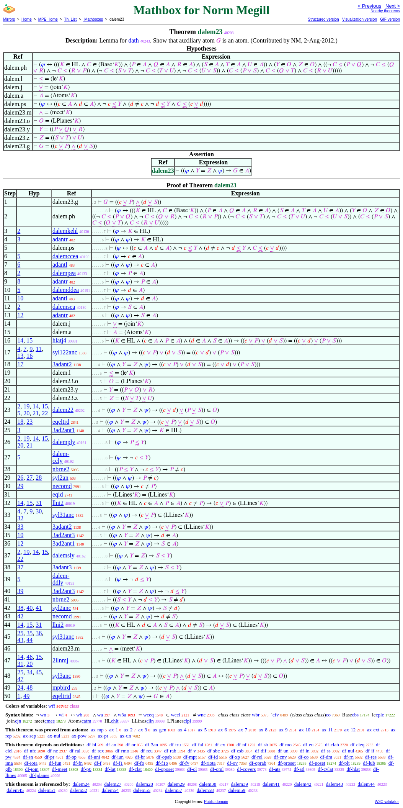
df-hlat (353, 769)
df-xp (234, 757)
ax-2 (128, 730)
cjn (18, 721)
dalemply (63, 442)
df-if (369, 751)
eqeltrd (60, 421)
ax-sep (29, 736)
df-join (31, 769)
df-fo (139, 763)
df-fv (184, 763)
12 (20, 315)
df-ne (52, 751)
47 (20, 679)
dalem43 (334, 784)
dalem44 (366, 784)
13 (20, 355)
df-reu (146, 751)
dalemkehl (65, 231)
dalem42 (303, 784)
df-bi (91, 744)
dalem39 (239, 784)
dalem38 (208, 784)
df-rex (98, 751)
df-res (371, 757)
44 (29, 640)
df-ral (74, 751)
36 (39, 633)
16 (29, 355)
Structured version (323, 19)
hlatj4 (59, 340)
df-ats (275, 769)
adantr (60, 239)
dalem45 (15, 790)
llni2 (58, 503)
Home (26, 19)
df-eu (308, 744)
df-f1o (161, 763)
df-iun (117, 757)
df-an (111, 744)
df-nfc (30, 751)
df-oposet (164, 769)
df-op (71, 757)
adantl (59, 264)
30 (39, 511)
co (328, 715)
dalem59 (237, 790)
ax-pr (103, 736)
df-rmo (122, 751)
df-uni (94, 757)
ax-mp (97, 730)
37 (20, 567)
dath (133, 40)
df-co (303, 757)
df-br (140, 757)
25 (20, 633)
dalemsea (63, 306)
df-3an (151, 744)
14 (20, 340)
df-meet (59, 769)
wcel (175, 715)
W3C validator (387, 802)
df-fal (197, 744)
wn (43, 715)
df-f (98, 763)
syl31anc (63, 514)
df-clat (135, 769)
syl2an (60, 477)
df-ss (325, 751)
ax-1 (113, 730)
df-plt (344, 763)
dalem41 (271, 784)
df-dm (326, 757)
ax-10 (304, 730)
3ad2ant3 (63, 535)
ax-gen (159, 730)
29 (20, 486)
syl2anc (61, 608)
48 (29, 687)
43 (20, 640)
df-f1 (118, 763)
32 (20, 518)
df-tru (175, 744)
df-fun (55, 763)
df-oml (217, 769)
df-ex (220, 744)
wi (61, 715)
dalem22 (62, 409)
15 (29, 340)
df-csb (237, 751)
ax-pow (79, 736)
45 (39, 672)
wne (201, 715)
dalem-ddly (60, 579)
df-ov (232, 763)
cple (380, 715)
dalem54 (110, 790)
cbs (355, 715)
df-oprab (257, 763)
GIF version (390, 19)
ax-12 (350, 730)
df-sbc (213, 751)
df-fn (78, 763)
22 (45, 413)
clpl (187, 721)
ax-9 (283, 730)
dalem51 (46, 790)
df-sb (263, 744)
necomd (62, 486)
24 (20, 687)
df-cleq (357, 744)
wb (79, 715)
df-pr (49, 757)
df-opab (164, 757)
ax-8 (263, 730)
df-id (213, 757)
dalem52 (78, 790)
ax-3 (142, 730)
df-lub (369, 763)
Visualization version (359, 19)
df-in (304, 751)
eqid (57, 494)
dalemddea (65, 290)
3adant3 (62, 567)
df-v (192, 751)
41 (39, 608)
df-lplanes (39, 775)
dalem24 (81, 784)
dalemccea (65, 256)
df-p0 (86, 769)
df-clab (332, 744)
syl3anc (61, 675)
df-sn (28, 757)
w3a (122, 715)
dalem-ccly (60, 457)
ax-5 (202, 730)
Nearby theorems (385, 11)
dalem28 (144, 784)
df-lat (110, 769)
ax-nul (53, 736)
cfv (275, 715)
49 (26, 696)
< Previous (369, 6)
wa (100, 715)
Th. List (70, 19)
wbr (255, 715)
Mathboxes (93, 19)
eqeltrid (61, 696)
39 (20, 591)
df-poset (317, 763)
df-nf (241, 744)
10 (20, 298)
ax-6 (222, 730)
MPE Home (48, 19)
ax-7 (242, 730)
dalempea (64, 273)
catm (86, 721)
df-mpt (190, 757)
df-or (130, 744)
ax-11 (327, 730)
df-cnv (280, 757)
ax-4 (182, 730)
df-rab (170, 751)
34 (29, 672)
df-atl (299, 769)
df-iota (31, 763)
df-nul (348, 751)
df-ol (192, 769)
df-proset (287, 763)
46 (29, 657)
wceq (148, 715)
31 (39, 503)
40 (29, 608)
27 (29, 477)
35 (29, 633)
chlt (115, 721)
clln (150, 721)
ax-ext (373, 730)
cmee (49, 721)
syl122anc (64, 352)
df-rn (349, 757)
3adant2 (62, 364)
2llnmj (60, 660)
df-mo (285, 744)
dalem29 (176, 784)
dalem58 (205, 790)
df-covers (246, 769)
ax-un (125, 736)
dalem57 (173, 790)
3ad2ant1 (63, 430)
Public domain (216, 802)
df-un (283, 751)
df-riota (208, 763)
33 (20, 526)
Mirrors (9, 19)
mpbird (61, 687)
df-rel (257, 757)
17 (20, 364)
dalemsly (63, 555)
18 (20, 421)
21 (36, 413)
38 (20, 608)
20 (26, 413)
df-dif (260, 751)
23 (29, 421)
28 (39, 477)
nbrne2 (60, 469)
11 (38, 349)
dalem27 (112, 784)
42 (20, 616)
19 (26, 406)
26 (20, 477)
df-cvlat (325, 769)
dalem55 (141, 790)
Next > (392, 6)
